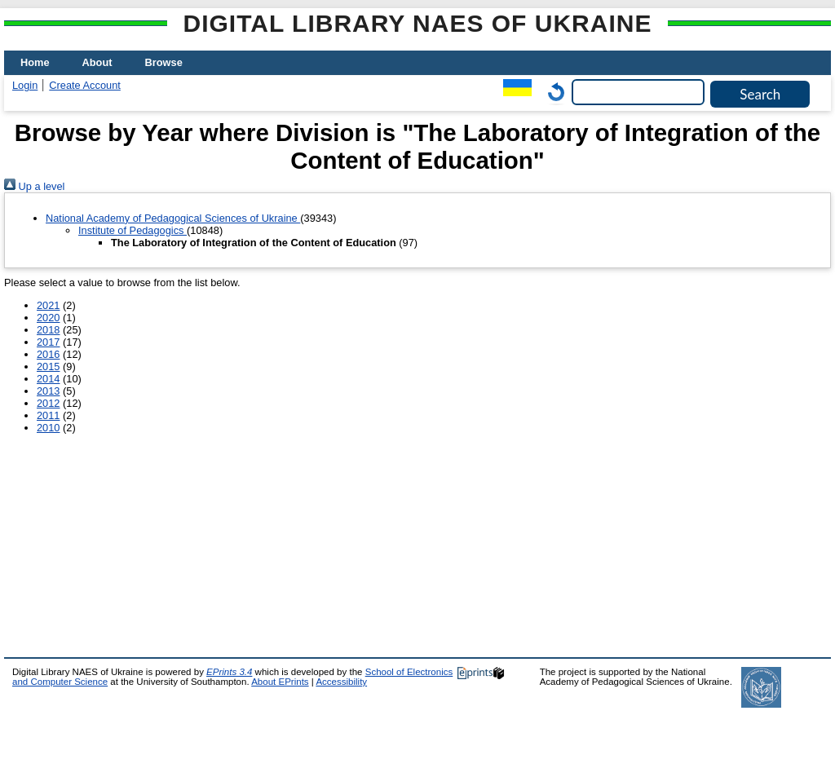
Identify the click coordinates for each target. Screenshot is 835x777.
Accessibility (341, 681)
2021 (48, 305)
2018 (48, 330)
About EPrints (279, 681)
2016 (48, 354)
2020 (48, 317)
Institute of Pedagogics (132, 230)
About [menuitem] (97, 62)
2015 (48, 366)
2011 (48, 415)
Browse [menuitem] (164, 62)
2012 (48, 403)
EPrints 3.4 (229, 672)
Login (25, 85)
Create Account (85, 85)
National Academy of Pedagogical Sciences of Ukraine (173, 218)
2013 (48, 391)
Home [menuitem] (35, 62)
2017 (48, 342)
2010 (48, 428)
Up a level (34, 186)
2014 (48, 379)
